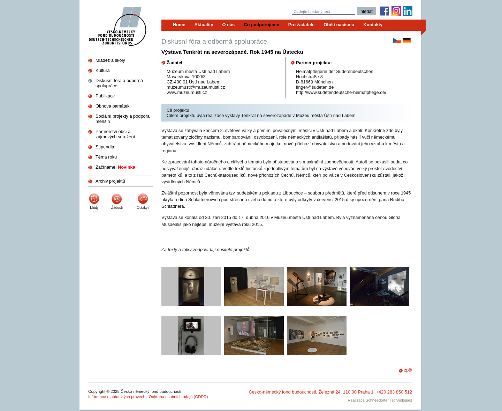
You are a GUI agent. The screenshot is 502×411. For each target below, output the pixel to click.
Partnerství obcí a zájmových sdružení (115, 134)
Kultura (103, 70)
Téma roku (106, 157)
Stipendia (105, 146)
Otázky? (143, 208)
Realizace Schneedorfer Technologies (380, 400)
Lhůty (94, 208)
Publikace (105, 95)
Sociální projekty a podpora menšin (123, 118)
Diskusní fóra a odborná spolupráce (119, 83)
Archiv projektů (110, 181)
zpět (408, 370)
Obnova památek (112, 106)
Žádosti (117, 208)
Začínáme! (115, 167)
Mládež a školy (110, 60)
